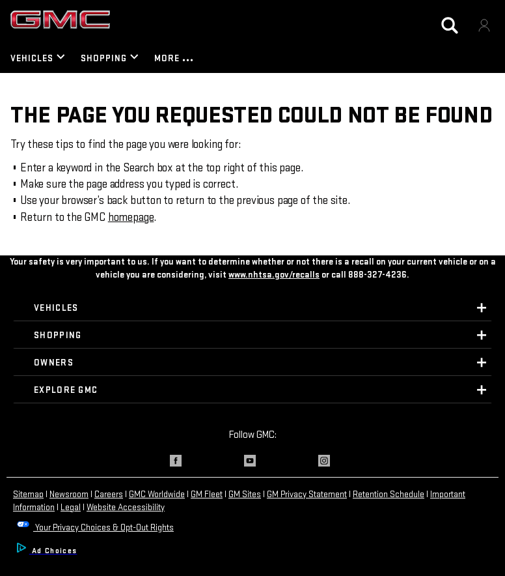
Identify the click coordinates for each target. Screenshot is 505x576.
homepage (131, 217)
